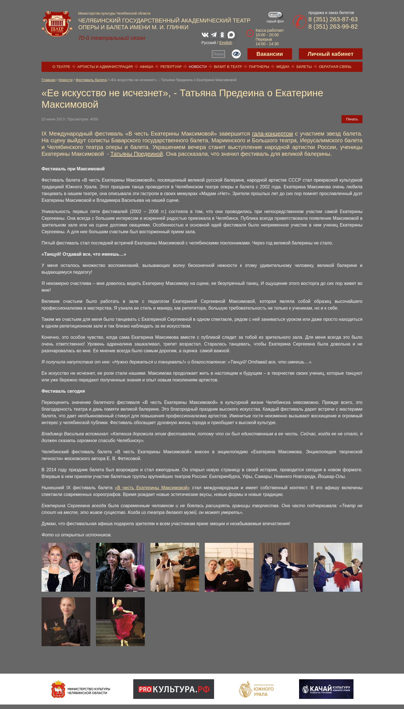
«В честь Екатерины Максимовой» (152, 487)
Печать (352, 119)
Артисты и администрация (105, 67)
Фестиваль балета (91, 80)
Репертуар (171, 67)
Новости (198, 67)
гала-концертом (272, 134)
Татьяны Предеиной (137, 154)
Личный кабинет (331, 54)
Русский (208, 42)
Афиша (146, 67)
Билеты (304, 67)
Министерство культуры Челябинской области (114, 13)
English (225, 42)
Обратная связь (335, 67)
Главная (48, 80)
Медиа (282, 67)
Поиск (219, 54)
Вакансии (269, 54)
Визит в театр (228, 67)
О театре (61, 67)
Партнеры (259, 67)
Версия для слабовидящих (236, 53)
